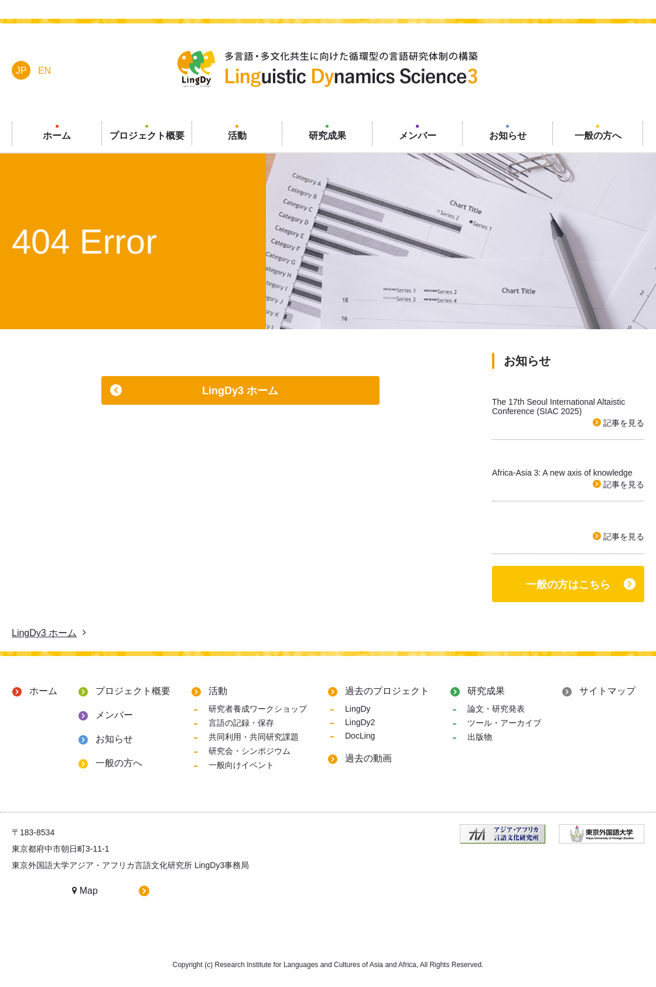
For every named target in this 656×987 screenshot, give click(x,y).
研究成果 (486, 691)
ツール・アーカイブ (504, 723)
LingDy (358, 708)
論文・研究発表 (496, 708)
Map (85, 891)
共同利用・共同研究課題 (254, 737)
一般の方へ (118, 763)
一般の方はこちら (568, 584)
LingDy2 (360, 722)
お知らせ (114, 739)
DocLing (360, 735)
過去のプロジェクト (387, 691)
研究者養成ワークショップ (258, 708)
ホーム (43, 691)
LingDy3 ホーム (240, 391)
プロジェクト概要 (132, 691)
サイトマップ (607, 691)
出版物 (479, 737)
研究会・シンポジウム (250, 751)
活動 (218, 691)
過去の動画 (368, 758)
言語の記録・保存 (241, 723)
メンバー (114, 715)
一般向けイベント (241, 765)
